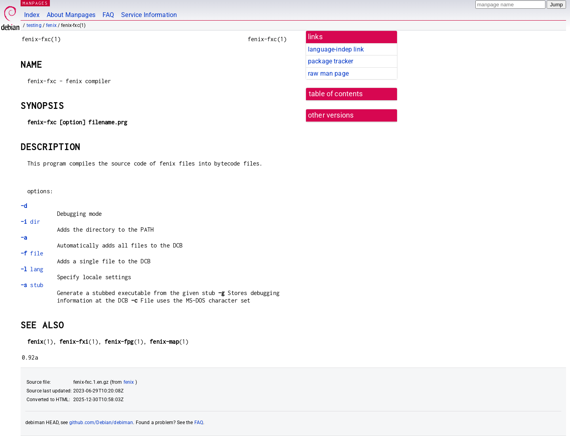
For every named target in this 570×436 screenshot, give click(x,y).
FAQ (108, 15)
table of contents (336, 94)
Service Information (149, 15)
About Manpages (71, 15)
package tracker (330, 61)
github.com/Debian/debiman (101, 422)
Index (32, 15)
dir (30, 221)
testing (34, 25)
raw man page (328, 73)
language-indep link (336, 49)
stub (32, 285)
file (32, 253)
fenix (51, 25)
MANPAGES (35, 3)
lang (32, 269)
